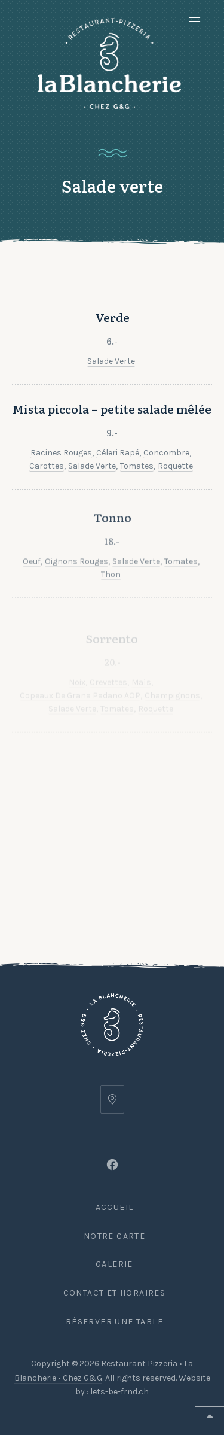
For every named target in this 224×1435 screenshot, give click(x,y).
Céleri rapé (117, 474)
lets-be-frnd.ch (119, 1392)
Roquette (175, 487)
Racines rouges (61, 474)
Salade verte (111, 365)
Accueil (115, 1207)
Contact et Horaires (114, 1293)
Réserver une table (114, 1322)
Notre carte (114, 1236)
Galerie (114, 1264)
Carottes (46, 487)
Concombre (166, 474)
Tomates (137, 487)
